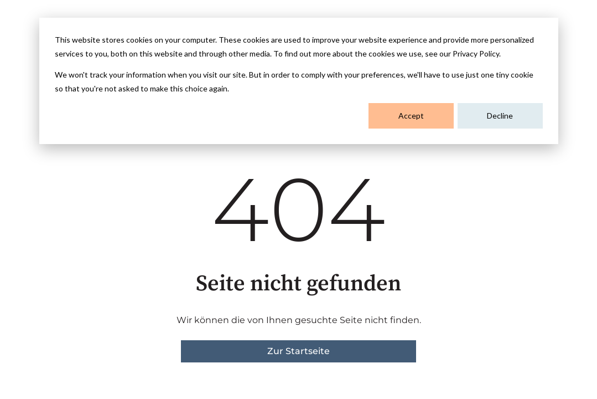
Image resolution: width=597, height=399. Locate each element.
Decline (500, 115)
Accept (411, 115)
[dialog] (298, 81)
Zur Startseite (298, 351)
